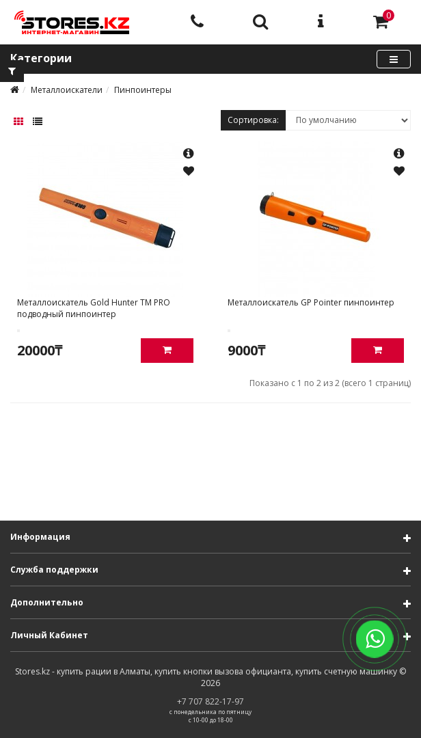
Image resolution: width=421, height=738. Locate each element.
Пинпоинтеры (143, 90)
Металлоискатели (67, 90)
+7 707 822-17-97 (210, 701)
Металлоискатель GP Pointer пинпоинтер (311, 302)
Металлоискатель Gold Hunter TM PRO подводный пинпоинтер (93, 308)
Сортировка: (253, 120)
